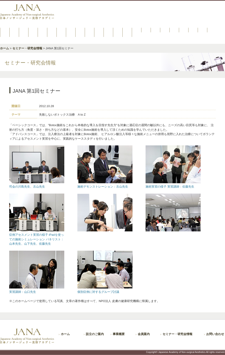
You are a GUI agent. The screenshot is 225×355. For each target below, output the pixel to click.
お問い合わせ (215, 334)
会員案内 (144, 334)
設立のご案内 (95, 334)
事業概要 (119, 334)
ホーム (4, 48)
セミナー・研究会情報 (27, 48)
